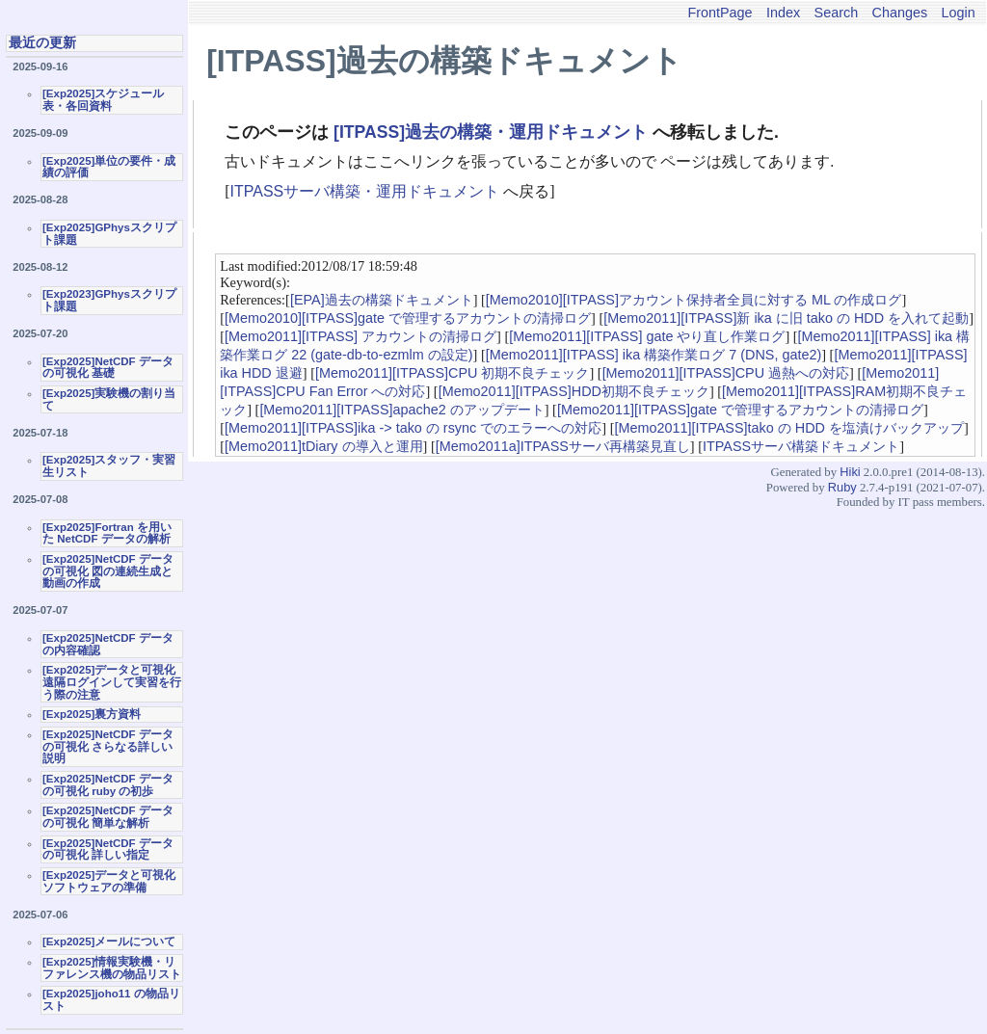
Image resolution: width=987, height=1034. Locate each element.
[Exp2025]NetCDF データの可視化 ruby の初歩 (107, 785)
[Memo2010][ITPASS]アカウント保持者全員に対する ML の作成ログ (694, 299)
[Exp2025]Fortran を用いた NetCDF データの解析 (107, 533)
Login (958, 12)
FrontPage (719, 12)
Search (836, 12)
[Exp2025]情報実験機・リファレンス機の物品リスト (111, 968)
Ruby (842, 487)
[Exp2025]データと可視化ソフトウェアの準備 (108, 881)
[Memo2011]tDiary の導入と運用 (324, 446)
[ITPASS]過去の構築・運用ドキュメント (490, 132)
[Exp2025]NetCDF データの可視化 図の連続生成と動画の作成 (107, 571)
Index (783, 12)
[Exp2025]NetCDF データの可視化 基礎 (107, 368)
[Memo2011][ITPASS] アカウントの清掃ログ (360, 336)
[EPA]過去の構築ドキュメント (381, 299)
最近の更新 (42, 42)
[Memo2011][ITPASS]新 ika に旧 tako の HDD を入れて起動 (786, 318)
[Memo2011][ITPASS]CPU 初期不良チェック (452, 373)
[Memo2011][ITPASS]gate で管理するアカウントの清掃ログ (740, 409)
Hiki (850, 471)
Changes (900, 12)
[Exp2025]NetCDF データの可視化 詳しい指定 (107, 849)
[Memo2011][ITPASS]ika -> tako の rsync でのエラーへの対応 (413, 428)
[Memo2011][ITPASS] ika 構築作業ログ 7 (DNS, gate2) (653, 354)
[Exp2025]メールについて (108, 941)
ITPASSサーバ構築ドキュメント (801, 446)
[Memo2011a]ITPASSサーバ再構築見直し (563, 446)
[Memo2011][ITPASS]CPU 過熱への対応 (725, 373)
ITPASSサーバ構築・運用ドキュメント (365, 191)
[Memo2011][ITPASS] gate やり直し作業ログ (647, 336)
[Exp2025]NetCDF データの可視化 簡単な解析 (107, 817)
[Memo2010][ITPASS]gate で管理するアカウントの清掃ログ (408, 318)
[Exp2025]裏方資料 (91, 714)
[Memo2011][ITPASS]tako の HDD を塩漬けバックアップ (788, 428)
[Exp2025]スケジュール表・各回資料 (103, 100)
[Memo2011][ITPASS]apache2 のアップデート (401, 409)
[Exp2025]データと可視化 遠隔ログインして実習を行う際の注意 (111, 682)
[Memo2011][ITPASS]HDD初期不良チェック (574, 391)
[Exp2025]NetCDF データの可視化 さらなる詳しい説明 (107, 746)
